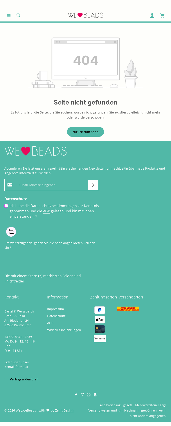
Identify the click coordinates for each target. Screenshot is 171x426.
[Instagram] (83, 395)
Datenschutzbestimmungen (54, 205)
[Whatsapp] (89, 395)
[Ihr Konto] (152, 15)
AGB (46, 211)
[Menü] (8, 15)
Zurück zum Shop (85, 132)
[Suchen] (18, 15)
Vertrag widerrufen (24, 379)
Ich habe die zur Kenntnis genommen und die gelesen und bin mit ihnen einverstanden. (54, 211)
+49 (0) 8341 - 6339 (18, 337)
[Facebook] (76, 395)
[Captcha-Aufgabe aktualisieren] (11, 232)
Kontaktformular (16, 367)
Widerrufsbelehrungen (64, 330)
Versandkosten (99, 410)
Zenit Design (64, 410)
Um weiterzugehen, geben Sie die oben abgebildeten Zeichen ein (49, 245)
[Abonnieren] (93, 185)
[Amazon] (95, 395)
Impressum (55, 309)
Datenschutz (56, 316)
